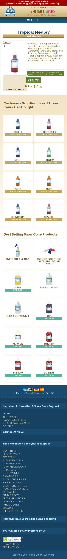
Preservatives (11, 473)
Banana (18, 289)
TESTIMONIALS (10, 417)
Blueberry (18, 133)
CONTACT (8, 426)
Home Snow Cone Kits (15, 489)
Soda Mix (8, 508)
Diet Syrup (9, 457)
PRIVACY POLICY (11, 544)
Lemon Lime (49, 161)
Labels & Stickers (13, 501)
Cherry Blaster (49, 133)
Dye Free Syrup (11, 463)
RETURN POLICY (11, 547)
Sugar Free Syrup (13, 460)
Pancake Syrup (11, 505)
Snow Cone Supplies (14, 479)
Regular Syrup (11, 454)
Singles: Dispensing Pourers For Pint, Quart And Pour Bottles (49, 261)
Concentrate (10, 451)
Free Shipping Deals (14, 498)
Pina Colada (18, 345)
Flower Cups (10, 476)
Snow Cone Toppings (15, 486)
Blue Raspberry (18, 218)
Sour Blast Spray (13, 482)
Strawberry (49, 218)
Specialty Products (14, 511)
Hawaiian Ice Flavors (14, 467)
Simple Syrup (10, 470)
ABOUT (6, 413)
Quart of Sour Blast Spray (17, 259)
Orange (49, 190)
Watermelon (49, 374)
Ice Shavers (9, 492)
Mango (18, 190)
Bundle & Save (11, 495)
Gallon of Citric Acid (49, 287)
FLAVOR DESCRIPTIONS (14, 420)
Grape (18, 161)
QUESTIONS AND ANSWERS (16, 423)
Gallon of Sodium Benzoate (17, 315)
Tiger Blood (18, 374)
